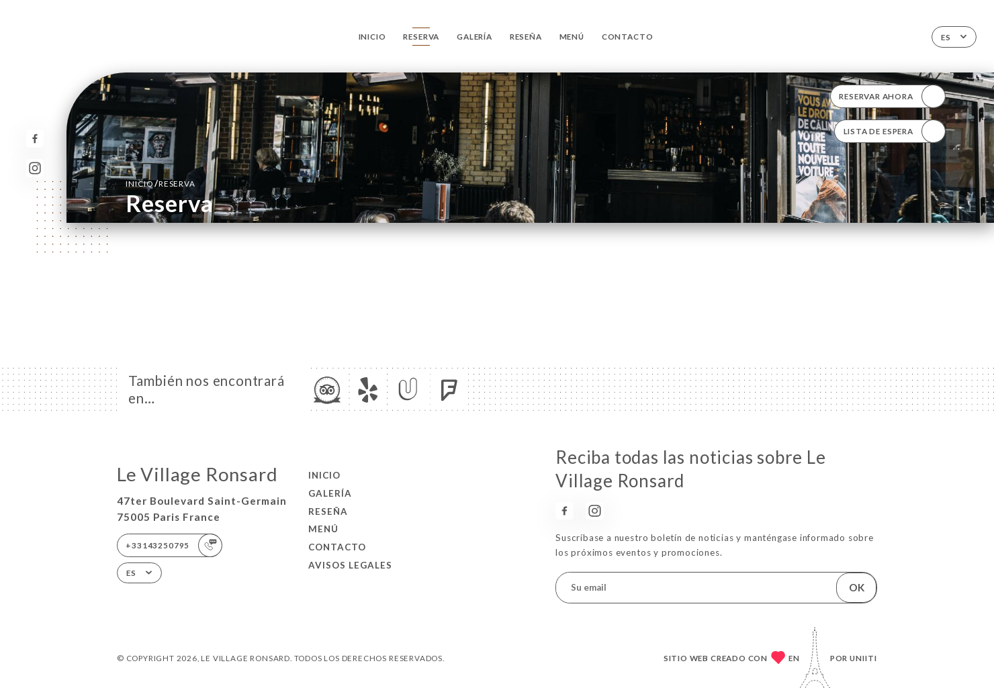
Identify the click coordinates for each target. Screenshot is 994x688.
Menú (571, 36)
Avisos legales (350, 565)
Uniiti (863, 657)
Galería (474, 36)
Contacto (627, 36)
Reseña (526, 36)
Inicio (372, 36)
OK (856, 587)
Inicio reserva (160, 183)
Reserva (421, 36)
